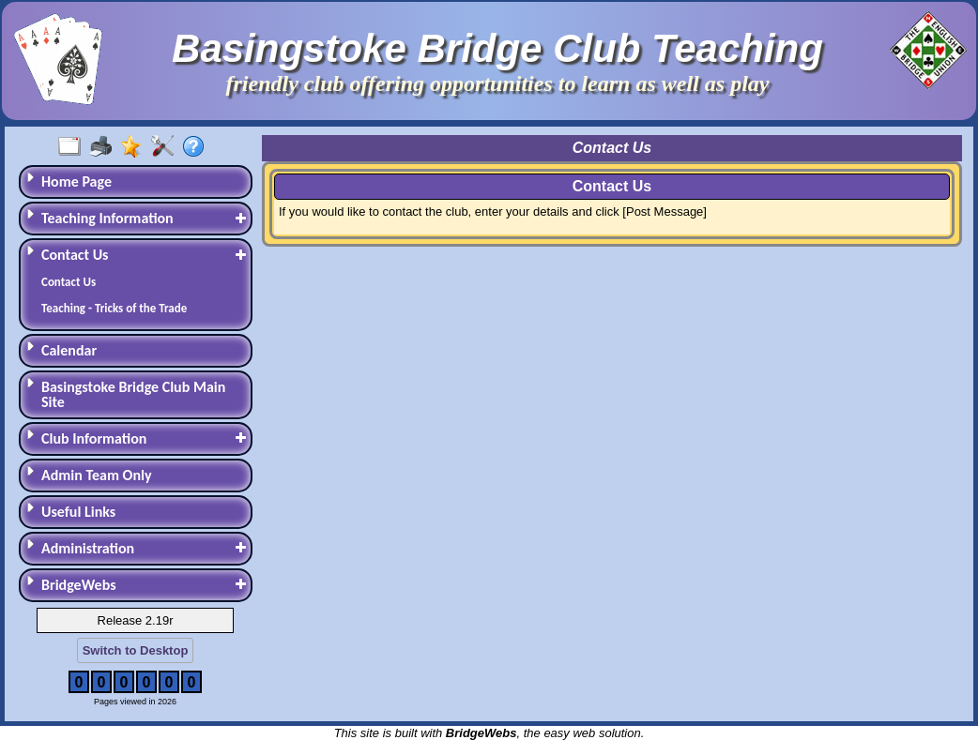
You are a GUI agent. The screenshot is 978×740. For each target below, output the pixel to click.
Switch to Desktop (136, 650)
